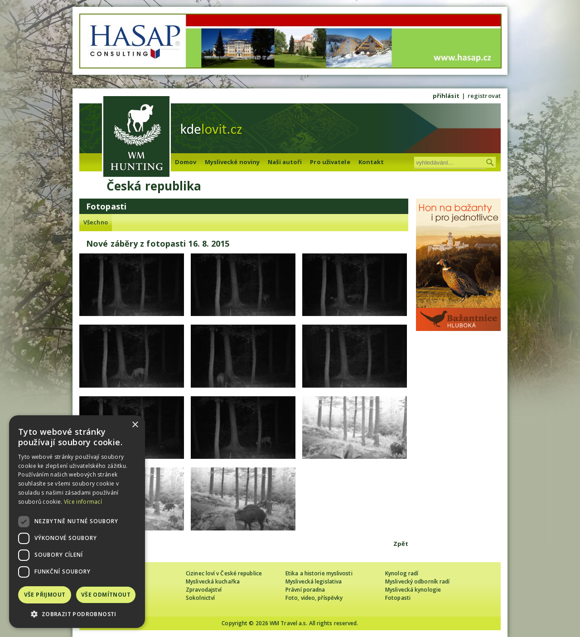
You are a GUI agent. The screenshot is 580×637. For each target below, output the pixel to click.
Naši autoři (285, 162)
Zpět (400, 544)
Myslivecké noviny (232, 162)
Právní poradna (305, 589)
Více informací (83, 502)
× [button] (134, 425)
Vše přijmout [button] (45, 594)
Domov (186, 162)
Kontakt (371, 162)
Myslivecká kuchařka (213, 581)
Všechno (95, 222)
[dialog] (77, 521)
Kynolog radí (401, 573)
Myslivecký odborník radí (417, 581)
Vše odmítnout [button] (105, 594)
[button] (77, 614)
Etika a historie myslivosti (319, 573)
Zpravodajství (204, 589)
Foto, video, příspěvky (314, 598)
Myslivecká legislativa (313, 581)
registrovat (484, 96)
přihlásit (446, 96)
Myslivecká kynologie (413, 589)
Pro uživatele (330, 162)
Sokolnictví (200, 598)
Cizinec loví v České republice (224, 573)
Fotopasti (398, 598)
